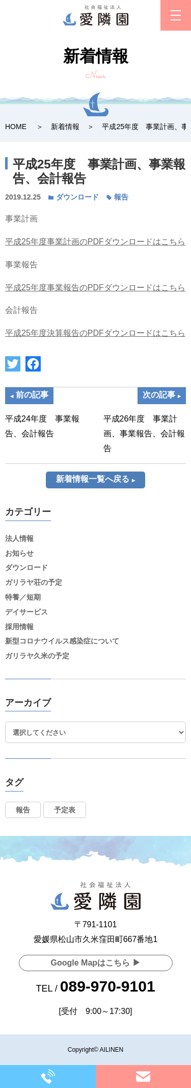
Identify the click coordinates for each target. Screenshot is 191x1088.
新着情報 (65, 126)
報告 (121, 197)
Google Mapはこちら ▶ (96, 962)
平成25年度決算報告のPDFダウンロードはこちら (95, 333)
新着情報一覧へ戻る (92, 479)
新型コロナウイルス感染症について (62, 641)
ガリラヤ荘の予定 (33, 582)
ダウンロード (77, 197)
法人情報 (19, 538)
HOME (15, 126)
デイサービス (26, 612)
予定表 (64, 810)
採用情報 (19, 627)
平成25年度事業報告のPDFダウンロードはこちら (95, 287)
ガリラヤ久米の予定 (37, 656)
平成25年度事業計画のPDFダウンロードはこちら (95, 241)
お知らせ (19, 553)
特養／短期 (23, 597)
